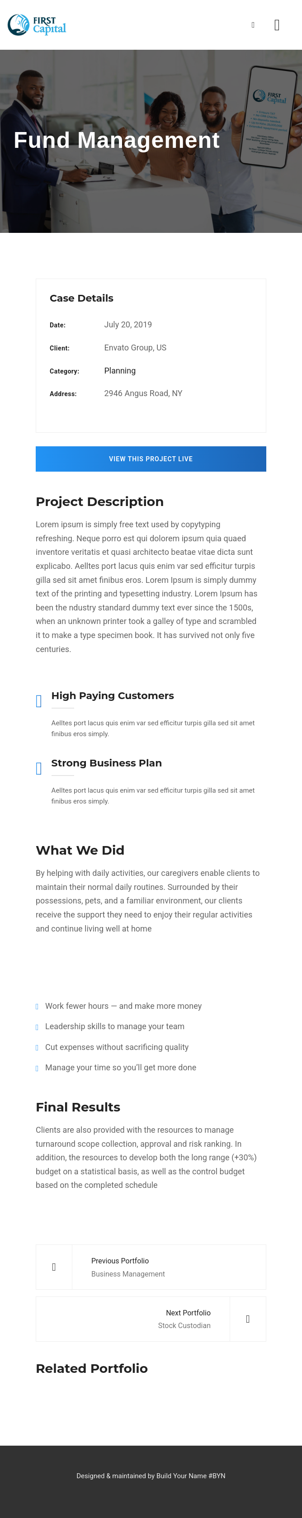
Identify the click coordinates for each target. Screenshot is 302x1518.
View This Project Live (151, 459)
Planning (120, 370)
